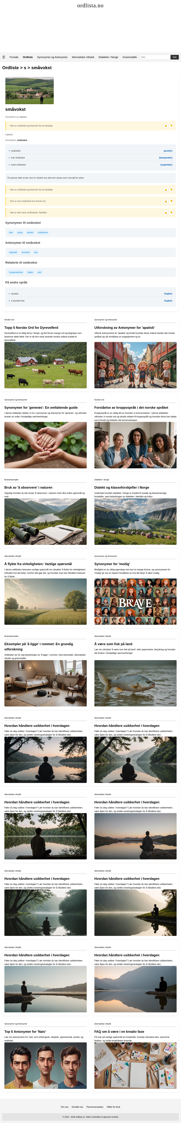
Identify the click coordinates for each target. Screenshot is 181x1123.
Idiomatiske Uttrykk (83, 57)
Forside (14, 57)
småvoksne (43, 232)
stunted (14, 294)
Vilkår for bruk (113, 1107)
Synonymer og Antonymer (52, 57)
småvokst (41, 67)
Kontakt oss (77, 1107)
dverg (19, 232)
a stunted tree (18, 301)
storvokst (26, 252)
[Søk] (155, 57)
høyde (30, 272)
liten (11, 232)
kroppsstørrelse (16, 272)
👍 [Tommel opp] (165, 126)
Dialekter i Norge (108, 57)
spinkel (30, 232)
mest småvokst (18, 165)
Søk (175, 57)
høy (36, 252)
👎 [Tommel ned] (171, 126)
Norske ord (9, 320)
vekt (39, 272)
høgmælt (13, 252)
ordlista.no (90, 5)
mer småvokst (18, 158)
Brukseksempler (11, 480)
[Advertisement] (90, 31)
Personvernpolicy (94, 1107)
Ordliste (10, 67)
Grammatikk (130, 57)
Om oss (64, 1107)
